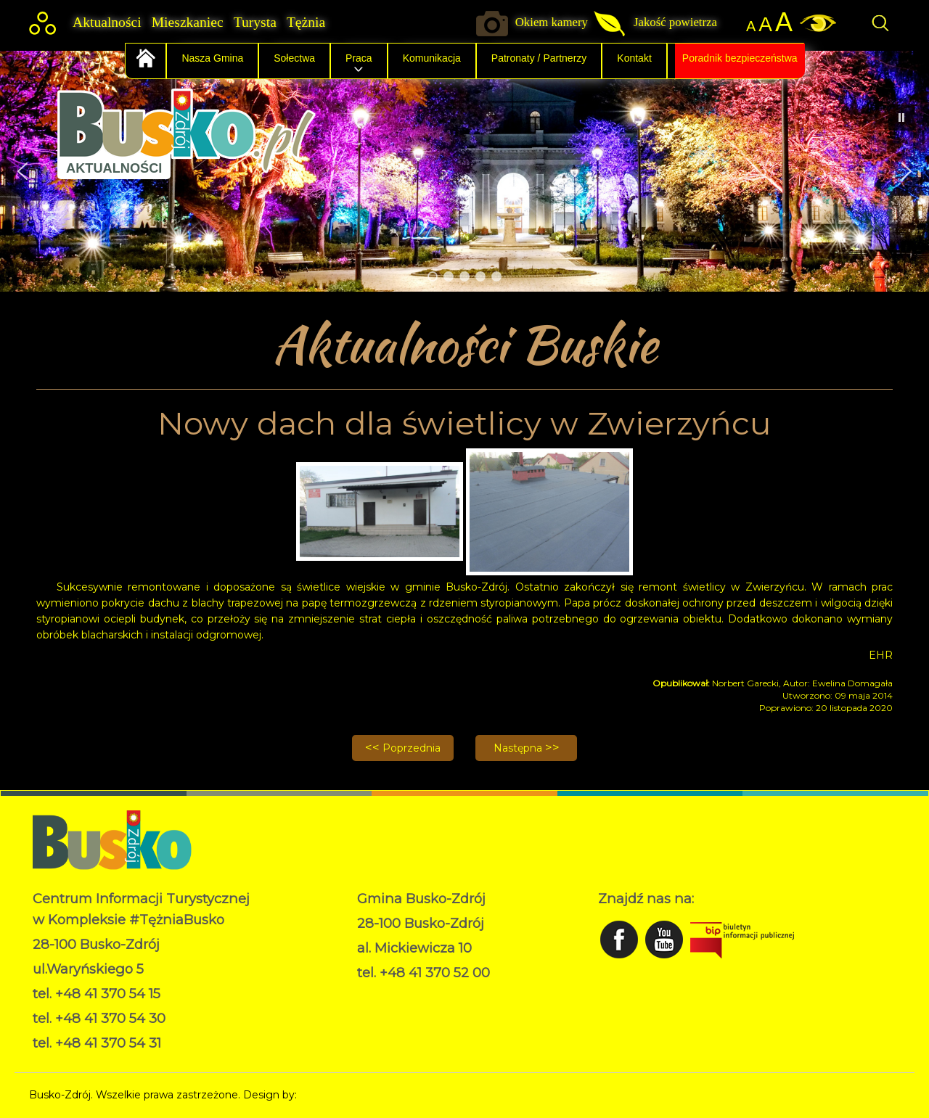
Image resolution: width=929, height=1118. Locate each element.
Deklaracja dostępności (414, 1009)
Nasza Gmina (212, 58)
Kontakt (634, 58)
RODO (374, 994)
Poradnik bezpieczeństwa (740, 58)
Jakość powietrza (675, 22)
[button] (22, 171)
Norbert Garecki (340, 1094)
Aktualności (107, 22)
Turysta (255, 22)
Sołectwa (294, 58)
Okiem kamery (551, 22)
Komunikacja (432, 58)
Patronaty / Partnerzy (539, 58)
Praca (358, 58)
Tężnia (306, 22)
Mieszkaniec (188, 22)
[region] (464, 171)
